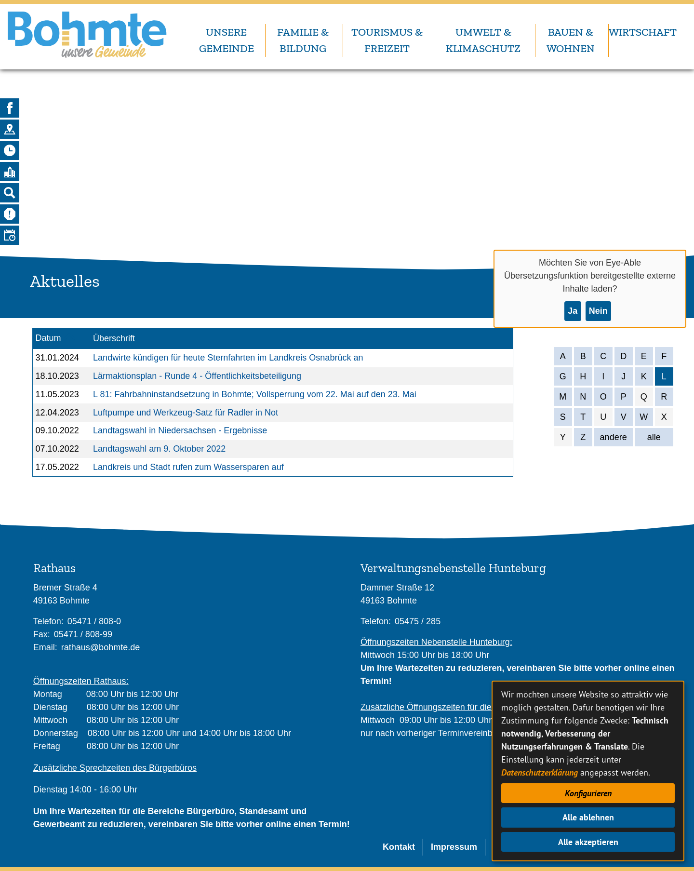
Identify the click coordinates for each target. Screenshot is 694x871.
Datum (48, 338)
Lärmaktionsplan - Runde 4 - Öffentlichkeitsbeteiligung (197, 376)
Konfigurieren (588, 793)
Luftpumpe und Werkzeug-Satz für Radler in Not (185, 412)
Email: (45, 647)
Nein (598, 311)
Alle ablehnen (588, 817)
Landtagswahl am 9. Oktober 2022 (159, 449)
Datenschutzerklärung (539, 772)
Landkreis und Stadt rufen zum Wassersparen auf (188, 467)
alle (654, 437)
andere (613, 437)
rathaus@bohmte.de (100, 647)
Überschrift (114, 338)
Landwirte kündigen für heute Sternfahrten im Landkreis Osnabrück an (228, 357)
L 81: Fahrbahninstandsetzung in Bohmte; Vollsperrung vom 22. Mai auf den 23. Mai (254, 394)
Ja (572, 311)
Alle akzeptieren (588, 841)
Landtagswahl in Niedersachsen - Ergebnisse (180, 430)
